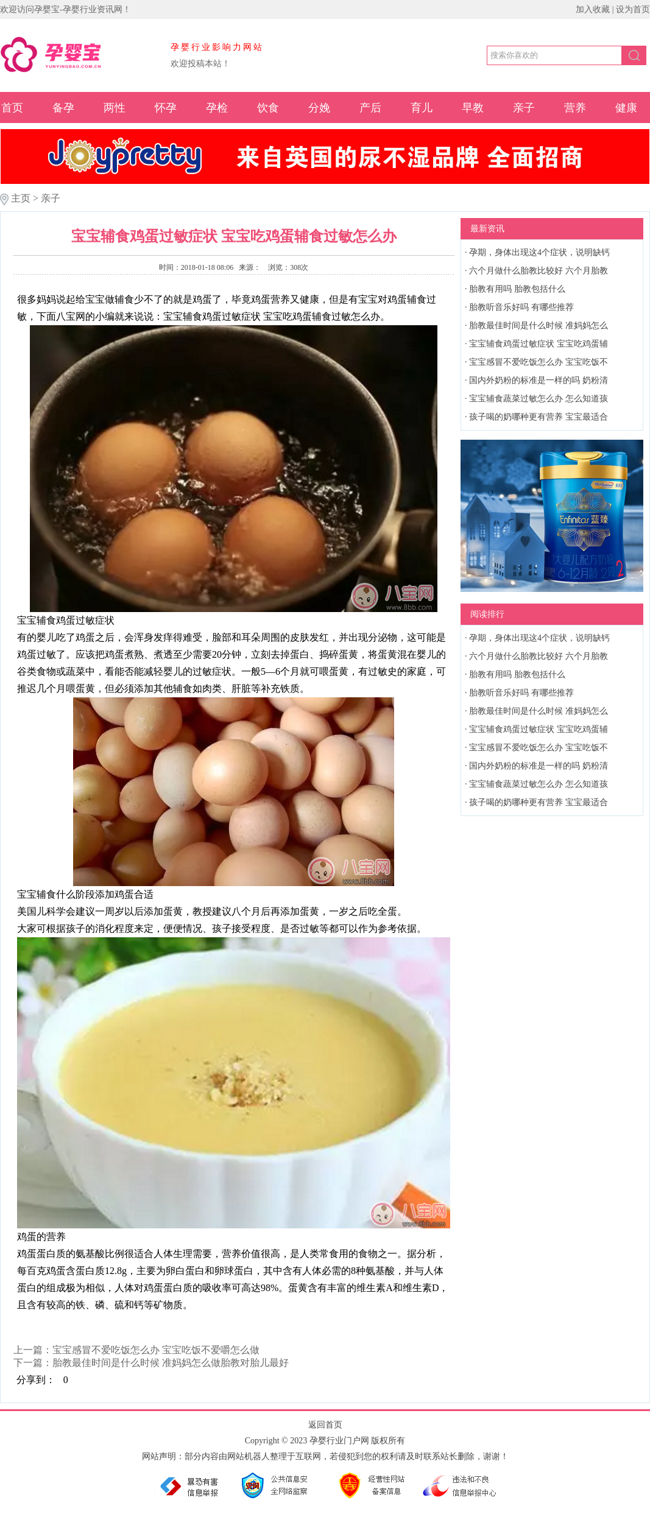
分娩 (319, 108)
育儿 (422, 108)
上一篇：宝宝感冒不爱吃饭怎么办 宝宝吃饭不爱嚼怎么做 (136, 1350)
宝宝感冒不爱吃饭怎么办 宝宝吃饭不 (538, 362)
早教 (473, 108)
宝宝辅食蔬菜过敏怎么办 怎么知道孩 (538, 398)
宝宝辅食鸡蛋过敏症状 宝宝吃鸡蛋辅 (538, 343)
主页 (20, 198)
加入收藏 (593, 9)
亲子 (524, 108)
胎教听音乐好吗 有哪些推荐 (521, 307)
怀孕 (166, 108)
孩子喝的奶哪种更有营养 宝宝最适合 (538, 416)
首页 (12, 108)
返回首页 (325, 1424)
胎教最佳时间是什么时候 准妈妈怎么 (538, 325)
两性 (114, 108)
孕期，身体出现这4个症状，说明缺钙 (539, 252)
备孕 (63, 108)
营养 (575, 108)
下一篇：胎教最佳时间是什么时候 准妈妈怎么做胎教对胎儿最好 (151, 1362)
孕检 (217, 108)
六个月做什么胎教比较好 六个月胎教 (538, 270)
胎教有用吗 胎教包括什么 (517, 289)
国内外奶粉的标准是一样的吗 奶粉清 (538, 380)
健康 (626, 108)
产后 (370, 108)
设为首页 (633, 9)
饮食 (268, 108)
